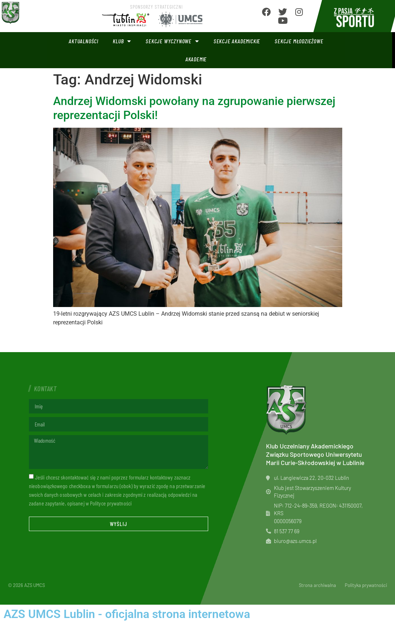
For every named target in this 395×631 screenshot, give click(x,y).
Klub (122, 41)
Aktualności (83, 41)
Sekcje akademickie (237, 41)
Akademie (196, 59)
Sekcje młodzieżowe (299, 41)
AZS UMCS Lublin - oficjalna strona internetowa (127, 614)
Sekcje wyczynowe (172, 41)
